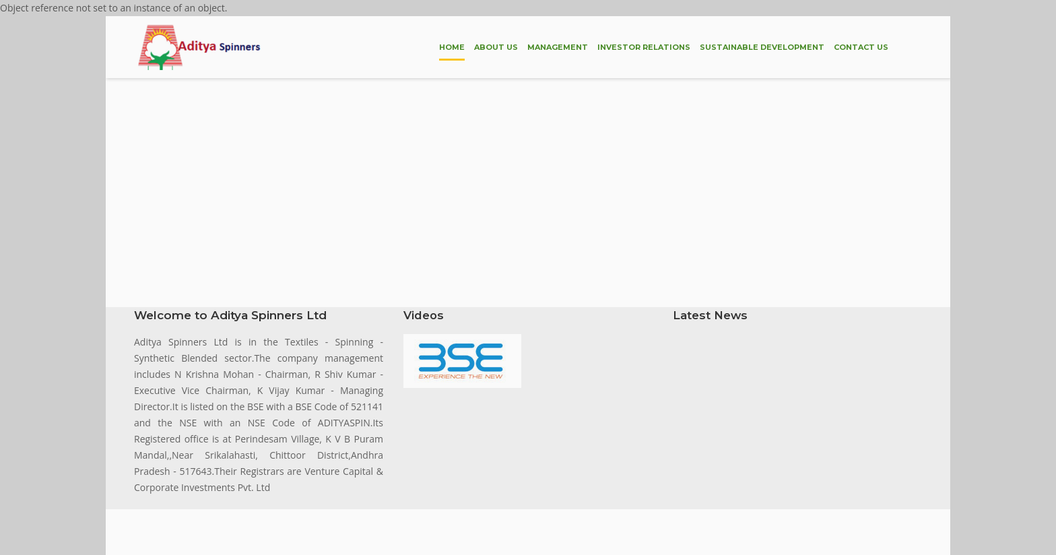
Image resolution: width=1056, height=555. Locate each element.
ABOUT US (496, 47)
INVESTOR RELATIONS (643, 47)
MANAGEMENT (557, 47)
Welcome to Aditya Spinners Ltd (230, 315)
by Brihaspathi (375, 527)
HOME (452, 47)
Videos (423, 315)
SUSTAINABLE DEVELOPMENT (762, 47)
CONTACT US (861, 47)
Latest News (710, 315)
